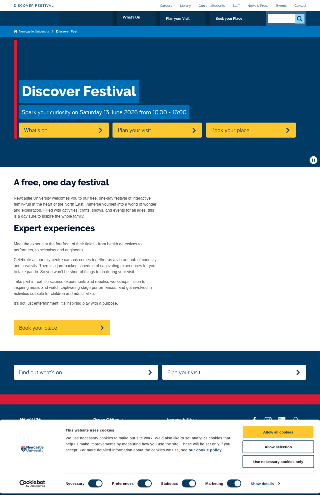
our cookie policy (205, 451)
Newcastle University (33, 41)
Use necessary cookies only (278, 463)
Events (281, 6)
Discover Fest (66, 41)
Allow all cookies (278, 433)
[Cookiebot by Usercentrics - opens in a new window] (32, 485)
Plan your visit (134, 130)
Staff (236, 6)
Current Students (212, 6)
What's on (36, 130)
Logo (37, 23)
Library (185, 6)
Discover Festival (34, 6)
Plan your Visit (205, 24)
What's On (173, 24)
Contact (300, 6)
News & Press (258, 6)
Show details (262, 485)
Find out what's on (40, 372)
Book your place (230, 130)
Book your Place (242, 24)
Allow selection (278, 448)
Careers (166, 6)
